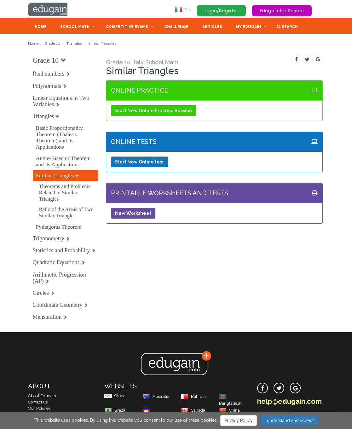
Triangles (74, 44)
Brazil (114, 411)
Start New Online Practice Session (153, 111)
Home (41, 27)
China (229, 411)
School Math (74, 27)
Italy (183, 9)
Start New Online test (139, 162)
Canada (193, 411)
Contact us (38, 402)
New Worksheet (133, 213)
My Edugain (248, 27)
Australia (155, 397)
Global (115, 396)
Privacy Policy (238, 420)
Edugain (51, 9)
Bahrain (193, 397)
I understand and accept (289, 420)
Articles (212, 27)
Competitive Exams (127, 27)
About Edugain (42, 396)
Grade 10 (52, 44)
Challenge (176, 27)
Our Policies (39, 409)
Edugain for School (282, 11)
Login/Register (221, 11)
